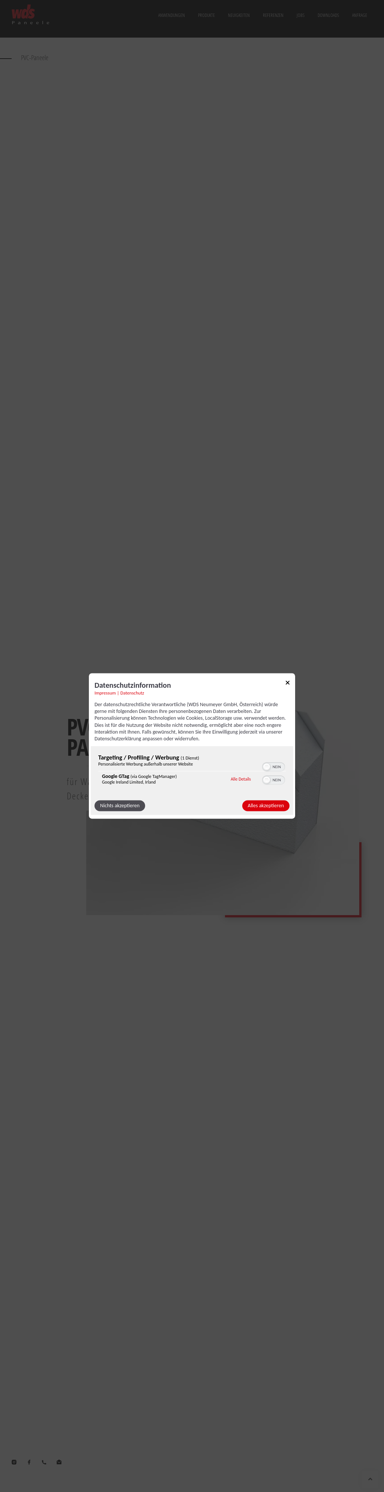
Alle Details (241, 779)
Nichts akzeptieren (120, 806)
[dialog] (192, 746)
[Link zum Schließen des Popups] (288, 684)
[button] (266, 767)
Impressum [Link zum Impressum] (105, 693)
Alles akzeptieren (266, 806)
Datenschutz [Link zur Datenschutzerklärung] (132, 693)
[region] (192, 771)
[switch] (273, 766)
